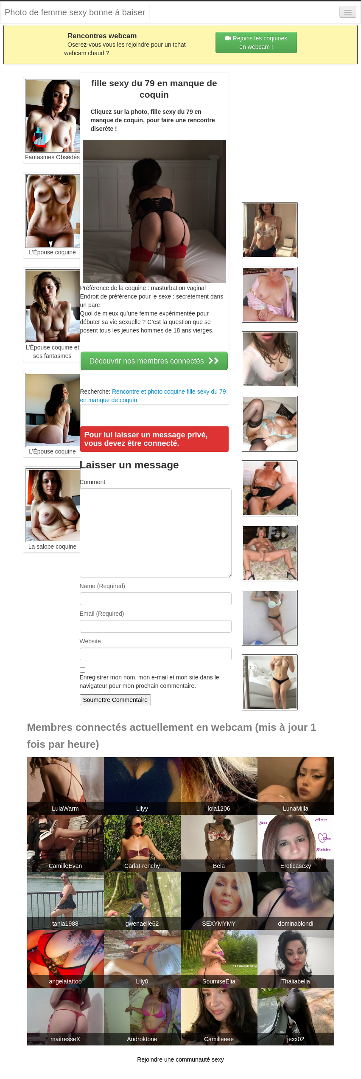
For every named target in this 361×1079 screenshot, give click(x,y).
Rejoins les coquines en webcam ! (256, 42)
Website (90, 641)
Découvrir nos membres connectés (154, 361)
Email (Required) (102, 613)
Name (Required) (102, 586)
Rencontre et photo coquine (148, 391)
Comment (93, 482)
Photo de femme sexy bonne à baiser (75, 12)
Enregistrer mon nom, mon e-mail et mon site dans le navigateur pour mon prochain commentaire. (149, 681)
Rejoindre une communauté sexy (180, 1059)
